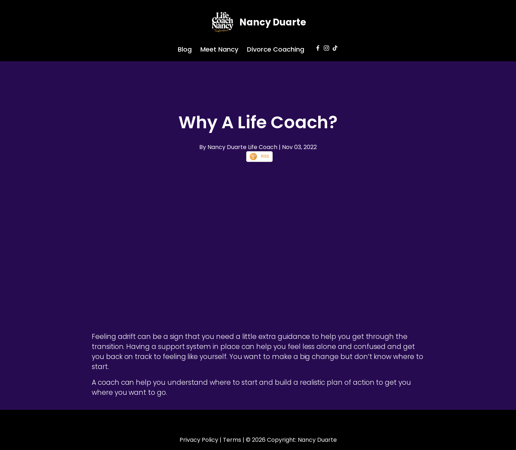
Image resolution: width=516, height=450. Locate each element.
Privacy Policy (199, 440)
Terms (232, 440)
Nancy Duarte (272, 22)
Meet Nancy (219, 49)
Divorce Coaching (275, 49)
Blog (185, 49)
